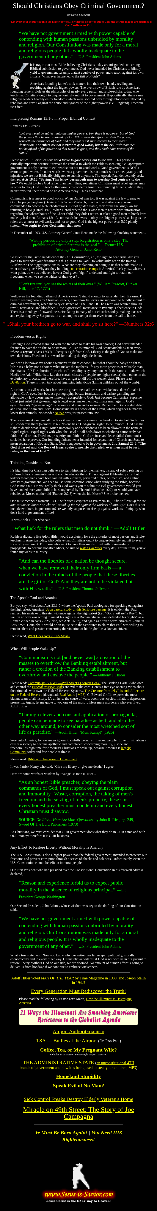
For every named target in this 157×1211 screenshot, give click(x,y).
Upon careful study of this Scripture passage (75, 609)
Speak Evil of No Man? (78, 1085)
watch (91, 548)
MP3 (81, 694)
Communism (37, 683)
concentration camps (83, 269)
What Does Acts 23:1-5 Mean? (49, 636)
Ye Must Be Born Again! (61, 1132)
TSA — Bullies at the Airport (66, 1040)
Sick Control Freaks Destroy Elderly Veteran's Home (78, 1099)
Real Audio (67, 694)
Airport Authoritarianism (78, 1031)
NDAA (59, 413)
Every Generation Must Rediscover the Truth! (78, 991)
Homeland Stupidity (78, 1076)
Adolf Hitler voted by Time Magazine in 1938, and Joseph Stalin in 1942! (78, 980)
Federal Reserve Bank (47, 687)
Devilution (17, 382)
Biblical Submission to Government (52, 759)
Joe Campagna (78, 1113)
